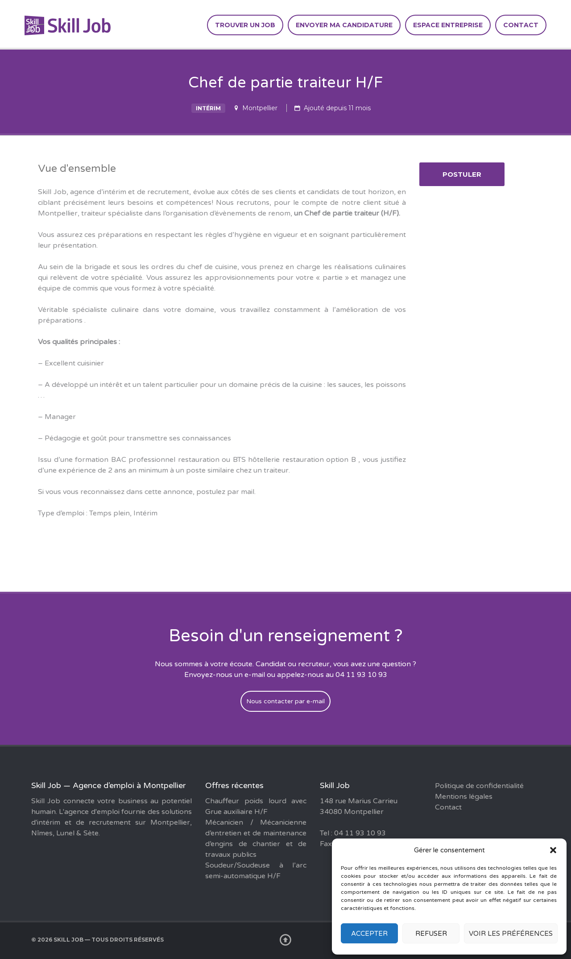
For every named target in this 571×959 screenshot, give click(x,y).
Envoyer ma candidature (344, 25)
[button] (553, 850)
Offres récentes (234, 785)
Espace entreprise (448, 25)
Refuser (431, 934)
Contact (520, 25)
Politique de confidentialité (479, 785)
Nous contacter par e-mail (285, 701)
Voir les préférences (511, 934)
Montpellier (259, 108)
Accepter (369, 934)
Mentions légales (463, 796)
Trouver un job (245, 25)
